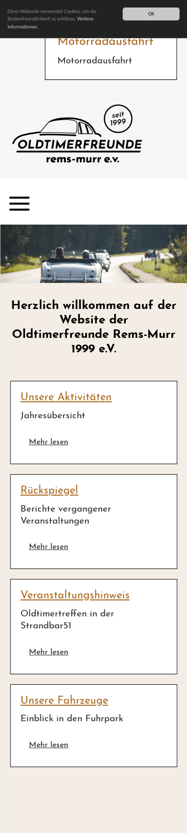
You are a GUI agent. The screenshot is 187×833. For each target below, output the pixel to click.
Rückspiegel (49, 491)
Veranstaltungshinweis (75, 595)
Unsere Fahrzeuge (64, 701)
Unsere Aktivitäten (66, 397)
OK (151, 13)
